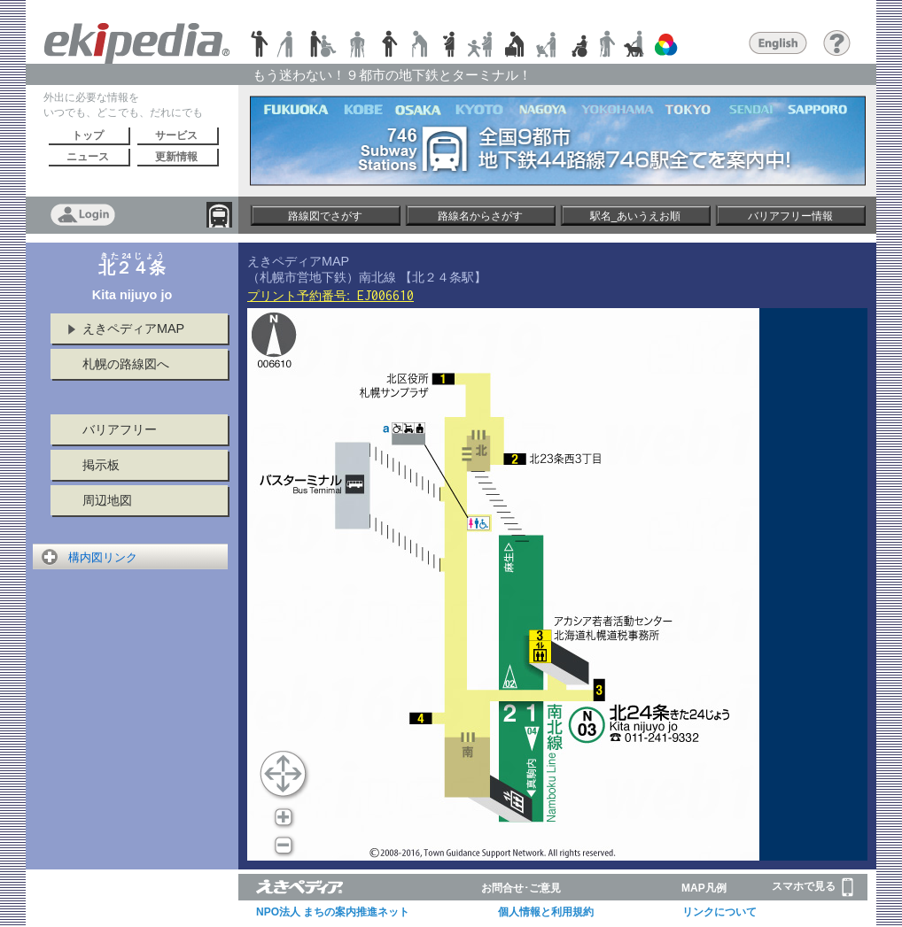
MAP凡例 (704, 888)
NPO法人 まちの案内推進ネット (332, 912)
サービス (176, 135)
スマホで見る (812, 887)
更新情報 (176, 157)
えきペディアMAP (133, 328)
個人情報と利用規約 (546, 912)
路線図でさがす (325, 216)
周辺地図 (107, 500)
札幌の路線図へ (125, 364)
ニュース (87, 157)
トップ (88, 135)
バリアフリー (119, 429)
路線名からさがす (480, 216)
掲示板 (101, 465)
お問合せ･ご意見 (521, 888)
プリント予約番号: (330, 296)
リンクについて (719, 912)
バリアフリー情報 (790, 216)
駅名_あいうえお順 (635, 216)
